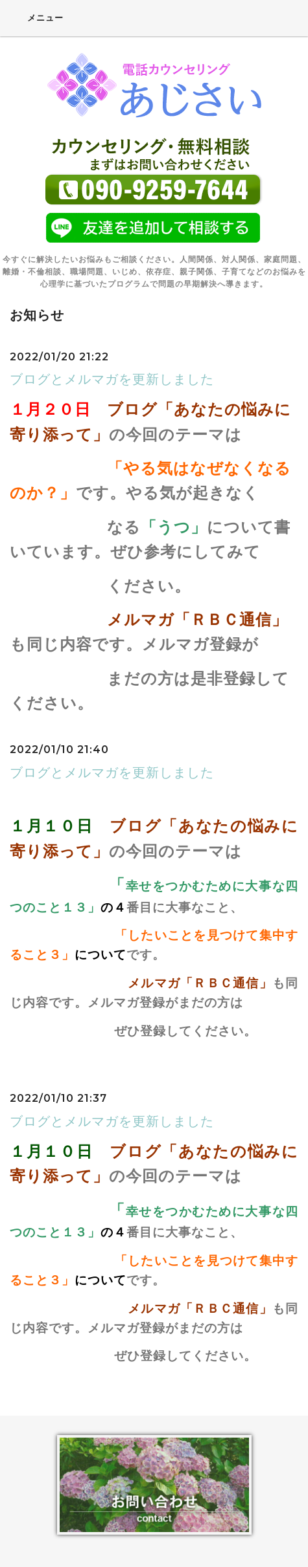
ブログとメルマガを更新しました (112, 379)
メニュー (37, 17)
